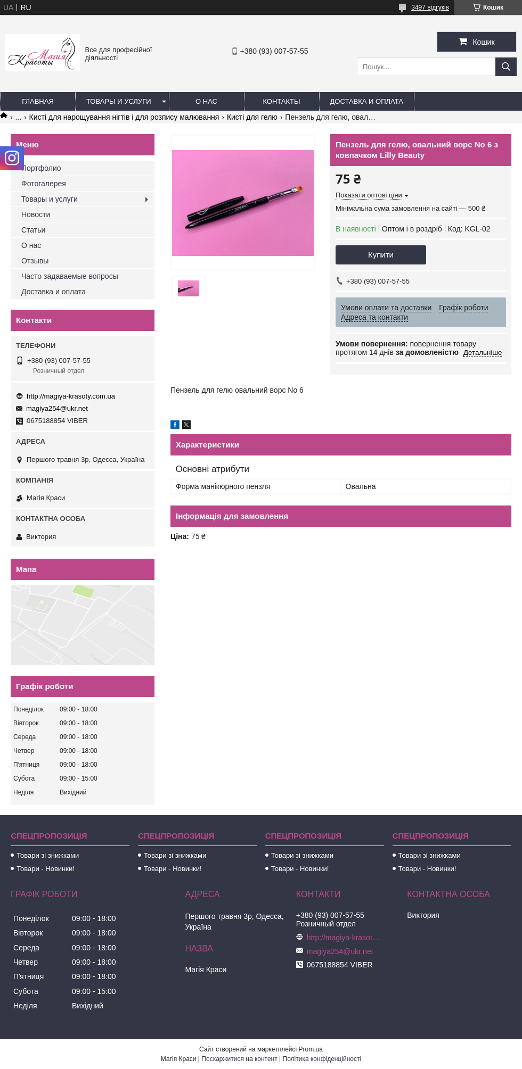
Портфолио (41, 168)
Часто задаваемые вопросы (69, 276)
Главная (38, 101)
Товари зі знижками (48, 855)
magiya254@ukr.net (57, 408)
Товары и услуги (118, 101)
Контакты (281, 101)
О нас (206, 101)
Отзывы (34, 260)
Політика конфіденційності (322, 1059)
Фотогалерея (43, 183)
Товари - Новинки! (46, 869)
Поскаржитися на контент (239, 1059)
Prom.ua (311, 1049)
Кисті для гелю (252, 117)
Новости (35, 214)
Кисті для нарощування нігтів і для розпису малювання (124, 117)
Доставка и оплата (366, 101)
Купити (381, 254)
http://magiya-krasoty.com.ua (71, 396)
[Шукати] (506, 66)
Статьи (33, 230)
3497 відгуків (430, 7)
